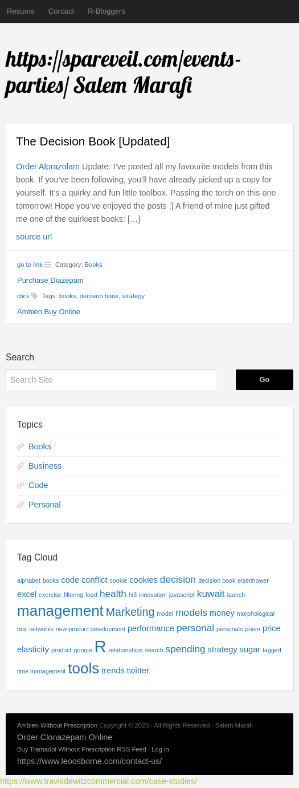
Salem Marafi (132, 85)
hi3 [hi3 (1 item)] (133, 594)
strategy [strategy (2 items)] (222, 649)
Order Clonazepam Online (64, 737)
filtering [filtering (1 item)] (73, 594)
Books (94, 264)
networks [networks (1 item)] (41, 628)
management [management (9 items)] (60, 610)
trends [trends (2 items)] (113, 670)
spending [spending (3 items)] (186, 649)
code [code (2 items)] (70, 579)
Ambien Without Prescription (57, 725)
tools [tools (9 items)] (83, 668)
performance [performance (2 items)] (151, 628)
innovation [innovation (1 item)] (153, 594)
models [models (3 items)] (191, 612)
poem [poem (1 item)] (252, 628)
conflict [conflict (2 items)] (94, 579)
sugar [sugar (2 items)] (250, 649)
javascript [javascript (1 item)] (182, 594)
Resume (21, 11)
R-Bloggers (106, 11)
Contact (61, 11)
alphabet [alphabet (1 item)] (28, 580)
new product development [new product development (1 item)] (90, 628)
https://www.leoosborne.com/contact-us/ (89, 761)
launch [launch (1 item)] (236, 594)
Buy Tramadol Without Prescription (66, 749)
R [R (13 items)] (101, 646)
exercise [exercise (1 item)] (50, 594)
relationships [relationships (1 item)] (126, 650)
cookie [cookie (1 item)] (119, 580)
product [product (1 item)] (61, 650)
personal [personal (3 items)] (195, 627)
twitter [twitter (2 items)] (138, 670)
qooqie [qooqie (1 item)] (83, 650)
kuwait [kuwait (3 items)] (211, 593)
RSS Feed (131, 749)
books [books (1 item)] (51, 580)
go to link (30, 264)
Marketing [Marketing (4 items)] (130, 612)
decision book (99, 296)
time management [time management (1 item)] (41, 671)
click (23, 296)
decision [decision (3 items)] (178, 579)
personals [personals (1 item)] (229, 628)
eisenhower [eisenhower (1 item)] (253, 580)
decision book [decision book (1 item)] (216, 580)
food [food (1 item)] (91, 594)
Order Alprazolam (48, 166)
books (67, 296)
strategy (133, 296)
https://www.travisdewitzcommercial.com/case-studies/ (98, 781)
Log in (160, 749)
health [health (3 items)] (113, 593)
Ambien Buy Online (48, 311)
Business (45, 465)
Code (38, 485)
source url (34, 236)
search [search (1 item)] (154, 650)
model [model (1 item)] (165, 613)
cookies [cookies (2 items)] (143, 579)
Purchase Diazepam (50, 280)
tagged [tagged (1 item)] (272, 650)
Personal (44, 504)
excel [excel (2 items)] (26, 594)
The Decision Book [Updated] (93, 141)
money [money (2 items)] (222, 613)
